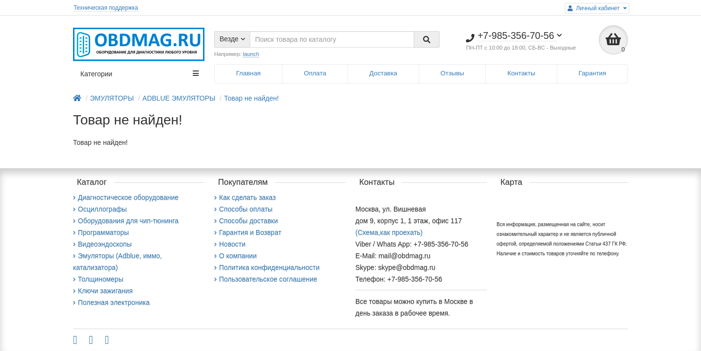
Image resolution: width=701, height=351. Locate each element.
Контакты (521, 73)
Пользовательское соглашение (265, 279)
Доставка (383, 73)
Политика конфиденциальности (267, 267)
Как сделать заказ (245, 197)
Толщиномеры (98, 279)
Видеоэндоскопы (102, 244)
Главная (248, 73)
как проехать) (401, 232)
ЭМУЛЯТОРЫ (112, 98)
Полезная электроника (111, 302)
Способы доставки (246, 221)
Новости (229, 244)
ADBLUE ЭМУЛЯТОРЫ (179, 98)
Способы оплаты (243, 209)
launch (251, 54)
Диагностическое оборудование (126, 197)
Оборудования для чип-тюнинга (126, 221)
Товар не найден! (251, 98)
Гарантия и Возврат (247, 232)
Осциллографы (100, 209)
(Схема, (367, 232)
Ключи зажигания (103, 291)
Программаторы (101, 232)
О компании (235, 256)
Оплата (315, 73)
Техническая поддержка (106, 7)
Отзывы (452, 73)
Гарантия (592, 73)
